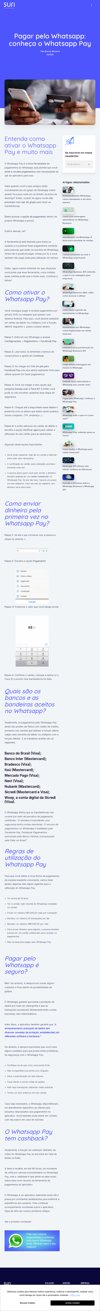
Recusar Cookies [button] (27, 1303)
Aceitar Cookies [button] (72, 1303)
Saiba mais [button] (75, 1295)
